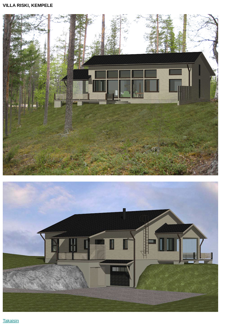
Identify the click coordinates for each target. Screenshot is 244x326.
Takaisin (11, 320)
